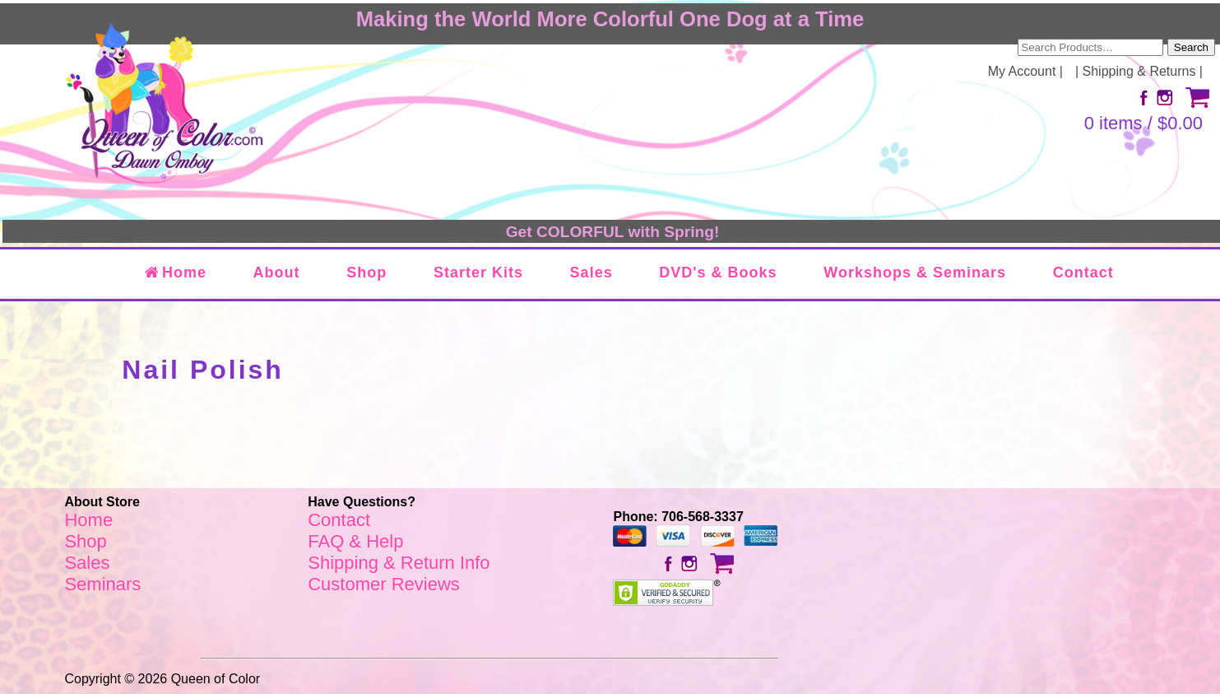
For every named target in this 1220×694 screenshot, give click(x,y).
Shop (366, 272)
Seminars (102, 584)
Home (174, 272)
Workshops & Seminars (914, 272)
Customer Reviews (384, 584)
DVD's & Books (718, 272)
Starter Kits (478, 272)
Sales (591, 272)
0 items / (1143, 123)
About (276, 272)
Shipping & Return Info (398, 562)
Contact (1083, 272)
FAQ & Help (355, 541)
